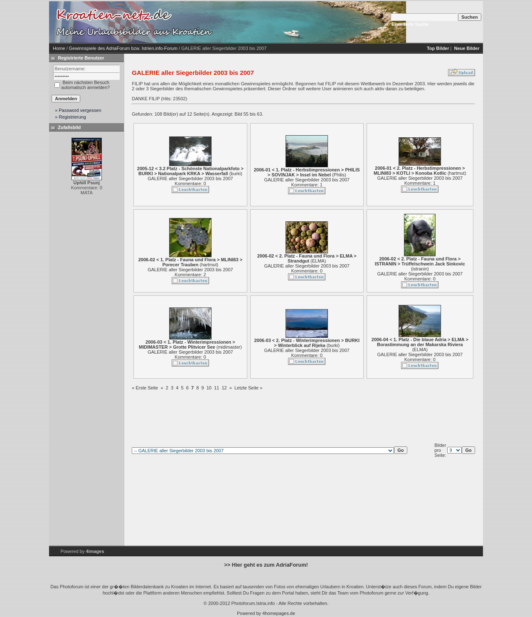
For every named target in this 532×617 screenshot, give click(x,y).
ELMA (318, 260)
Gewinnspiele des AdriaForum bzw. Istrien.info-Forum (123, 48)
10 (209, 387)
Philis (339, 174)
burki (236, 173)
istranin (420, 268)
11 (216, 387)
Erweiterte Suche (410, 24)
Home (59, 48)
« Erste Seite (145, 387)
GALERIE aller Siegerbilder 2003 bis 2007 (190, 178)
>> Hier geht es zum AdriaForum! (266, 565)
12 (224, 387)
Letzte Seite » (248, 387)
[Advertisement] (286, 22)
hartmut (457, 173)
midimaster (229, 346)
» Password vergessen (78, 110)
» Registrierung (70, 116)
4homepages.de (278, 613)
